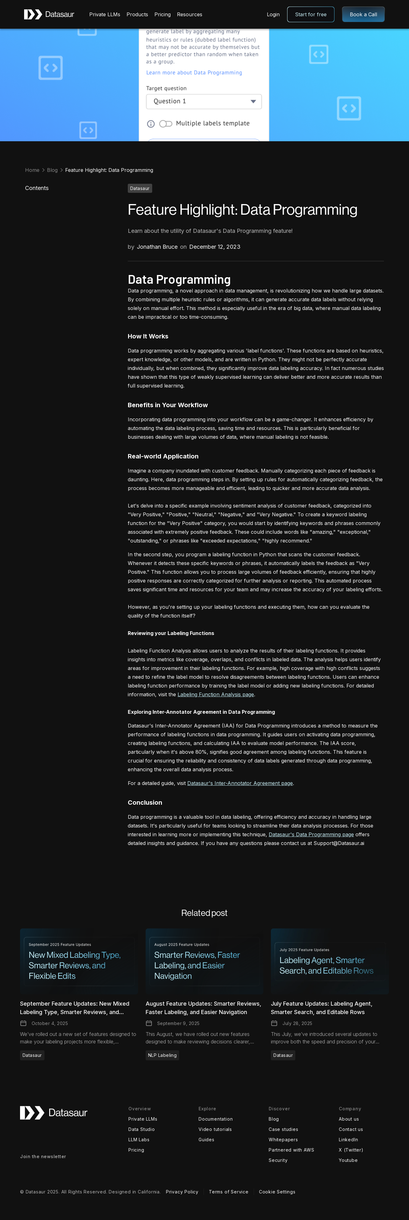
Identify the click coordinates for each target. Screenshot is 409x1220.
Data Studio (141, 1129)
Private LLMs (143, 1119)
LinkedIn (348, 1139)
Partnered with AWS (291, 1149)
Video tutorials (215, 1129)
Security (278, 1160)
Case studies (283, 1129)
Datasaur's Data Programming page (311, 834)
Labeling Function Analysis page (216, 694)
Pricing (136, 1149)
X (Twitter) (351, 1149)
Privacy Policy (182, 1191)
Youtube (348, 1160)
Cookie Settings (277, 1191)
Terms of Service (229, 1191)
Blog (274, 1119)
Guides (207, 1139)
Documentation (216, 1119)
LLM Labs (138, 1139)
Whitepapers (283, 1139)
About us (349, 1119)
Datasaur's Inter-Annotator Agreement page (240, 783)
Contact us (351, 1129)
